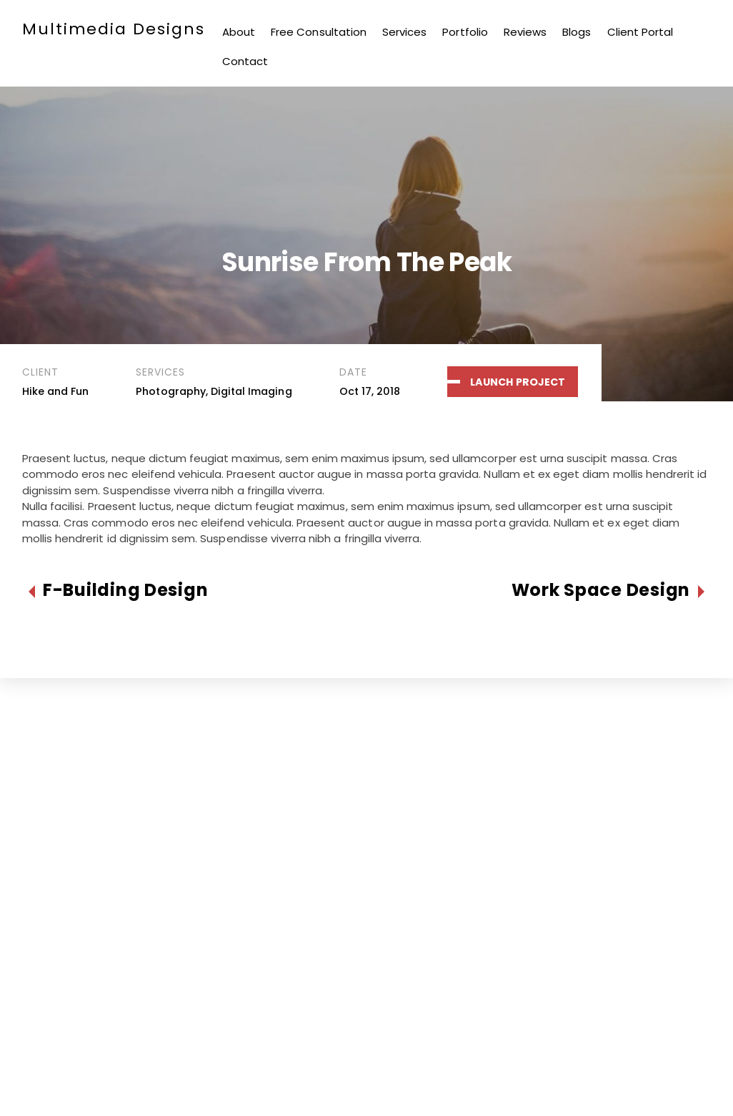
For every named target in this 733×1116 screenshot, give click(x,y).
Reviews (525, 31)
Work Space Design (601, 590)
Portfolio (464, 31)
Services (404, 31)
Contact (245, 61)
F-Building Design (125, 590)
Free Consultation (318, 31)
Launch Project (517, 382)
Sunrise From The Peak (366, 262)
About (238, 31)
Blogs (576, 31)
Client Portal (640, 31)
